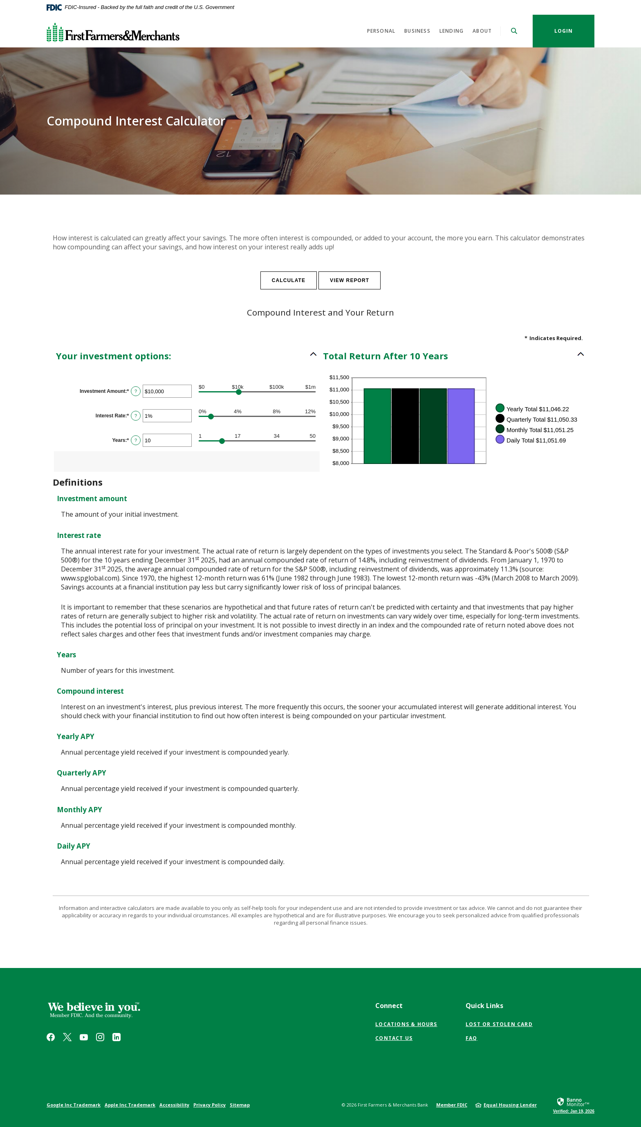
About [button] (482, 30)
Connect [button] (389, 1005)
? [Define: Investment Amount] (135, 391)
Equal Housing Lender (510, 1105)
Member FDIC (451, 1105)
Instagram (100, 1037)
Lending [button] (451, 30)
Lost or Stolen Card (499, 1024)
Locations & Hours (406, 1024)
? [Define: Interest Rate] (135, 415)
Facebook (51, 1037)
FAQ (471, 1038)
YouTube (84, 1037)
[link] (573, 1105)
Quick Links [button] (484, 1005)
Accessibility (174, 1105)
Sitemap (240, 1105)
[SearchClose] (514, 30)
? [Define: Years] (135, 440)
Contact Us (393, 1038)
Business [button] (417, 30)
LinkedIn (116, 1037)
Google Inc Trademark (74, 1105)
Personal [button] (381, 30)
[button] (187, 356)
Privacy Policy (209, 1105)
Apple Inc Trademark (130, 1105)
